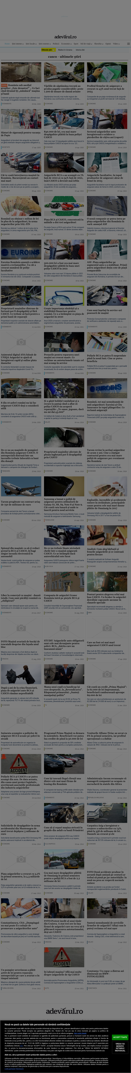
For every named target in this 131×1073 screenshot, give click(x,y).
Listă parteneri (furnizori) (14, 1069)
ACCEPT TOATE (120, 1037)
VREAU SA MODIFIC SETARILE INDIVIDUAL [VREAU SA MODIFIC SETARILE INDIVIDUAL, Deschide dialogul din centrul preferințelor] (120, 1047)
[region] (65, 1046)
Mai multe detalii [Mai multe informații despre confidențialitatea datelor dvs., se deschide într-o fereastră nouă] (80, 1033)
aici (21, 1046)
